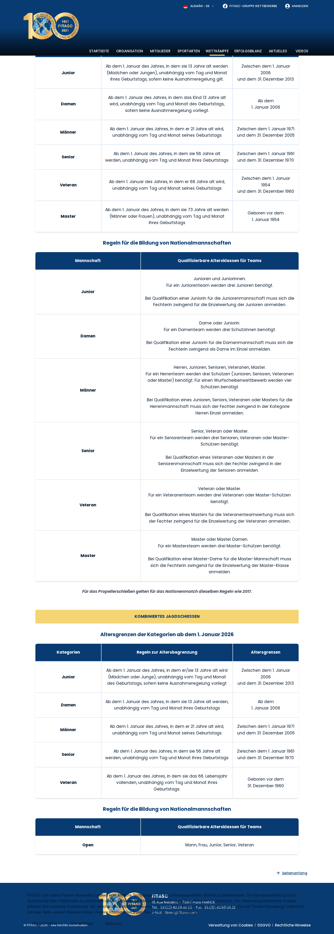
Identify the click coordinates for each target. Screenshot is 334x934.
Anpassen (113, 924)
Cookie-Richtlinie (183, 912)
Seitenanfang (291, 873)
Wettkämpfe (217, 51)
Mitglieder (160, 51)
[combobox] (199, 6)
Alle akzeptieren (45, 924)
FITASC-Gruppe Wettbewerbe (249, 6)
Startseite (99, 51)
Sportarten (189, 51)
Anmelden (296, 6)
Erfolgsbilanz (248, 51)
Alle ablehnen (82, 924)
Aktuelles (278, 51)
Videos (302, 51)
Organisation (129, 51)
